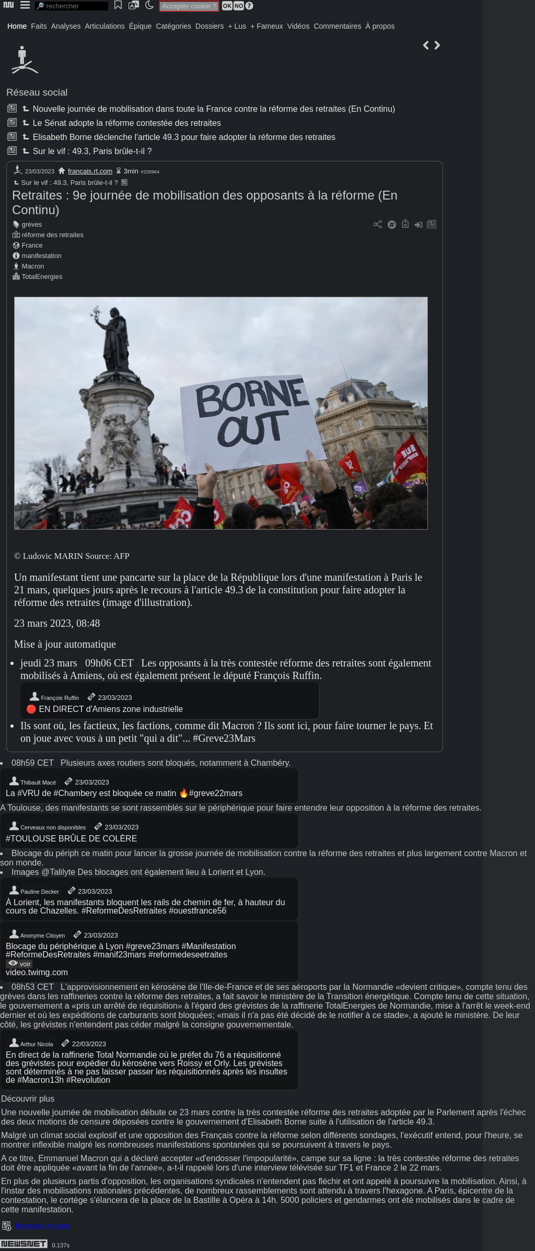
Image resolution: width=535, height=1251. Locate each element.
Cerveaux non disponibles (47, 826)
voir (19, 964)
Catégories (173, 26)
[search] (71, 6)
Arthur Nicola (30, 1043)
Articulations (105, 26)
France (32, 245)
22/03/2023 (83, 1043)
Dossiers (209, 26)
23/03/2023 (109, 697)
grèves (32, 224)
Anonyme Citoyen (36, 934)
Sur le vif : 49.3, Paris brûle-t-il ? (86, 151)
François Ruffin (54, 697)
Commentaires (337, 26)
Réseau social (36, 92)
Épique (140, 26)
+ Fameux (266, 26)
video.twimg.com (37, 972)
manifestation (42, 256)
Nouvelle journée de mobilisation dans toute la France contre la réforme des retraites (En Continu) (207, 108)
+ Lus (237, 26)
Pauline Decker (33, 890)
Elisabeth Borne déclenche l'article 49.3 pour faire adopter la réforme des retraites (177, 137)
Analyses (66, 26)
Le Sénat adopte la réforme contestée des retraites (120, 123)
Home (17, 26)
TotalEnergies (42, 276)
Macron (33, 266)
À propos (379, 26)
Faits (38, 26)
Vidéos (298, 26)
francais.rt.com (90, 171)
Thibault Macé (32, 781)
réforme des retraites (53, 235)
